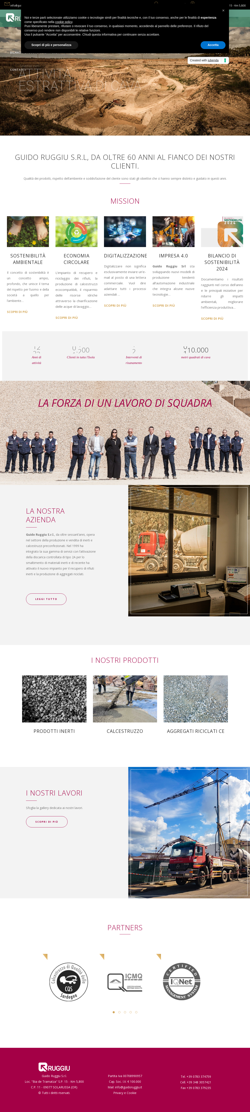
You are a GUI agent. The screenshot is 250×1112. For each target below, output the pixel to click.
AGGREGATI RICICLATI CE (196, 731)
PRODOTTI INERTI (54, 731)
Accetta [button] (213, 45)
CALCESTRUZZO (125, 731)
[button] (223, 10)
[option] (68, 970)
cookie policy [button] (63, 22)
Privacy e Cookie (124, 1093)
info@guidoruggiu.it (128, 1087)
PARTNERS (125, 927)
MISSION (125, 201)
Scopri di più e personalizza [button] (51, 45)
